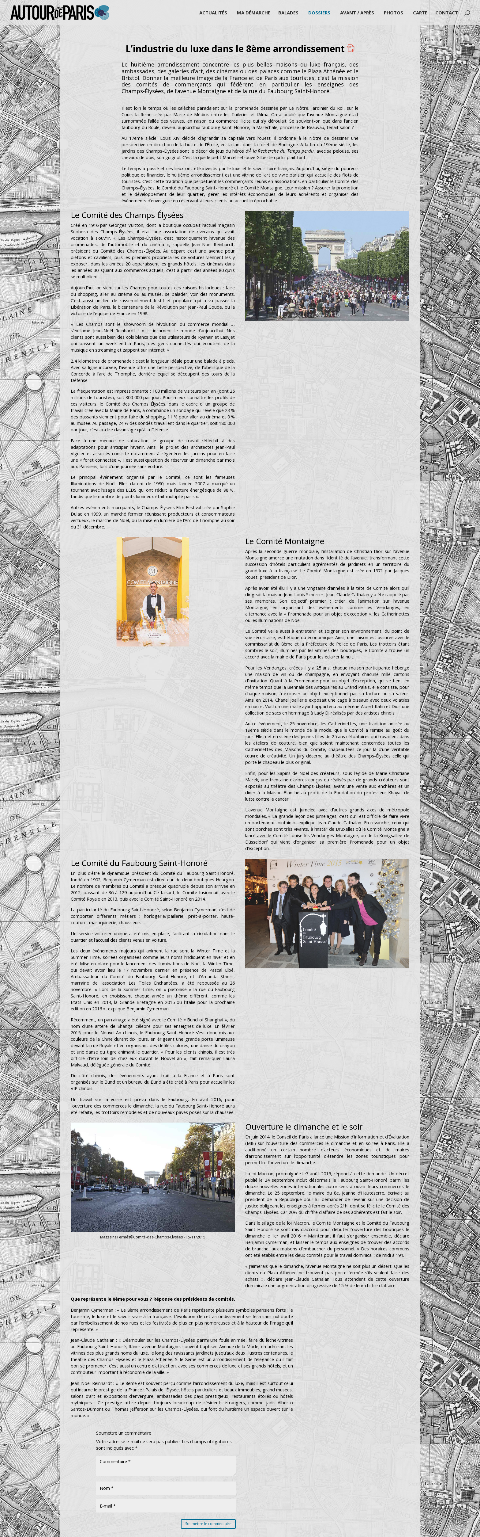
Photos (393, 13)
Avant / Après (357, 13)
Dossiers (319, 13)
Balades (288, 13)
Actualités (213, 13)
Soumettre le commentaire (208, 1523)
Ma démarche (253, 13)
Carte (420, 13)
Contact (446, 13)
